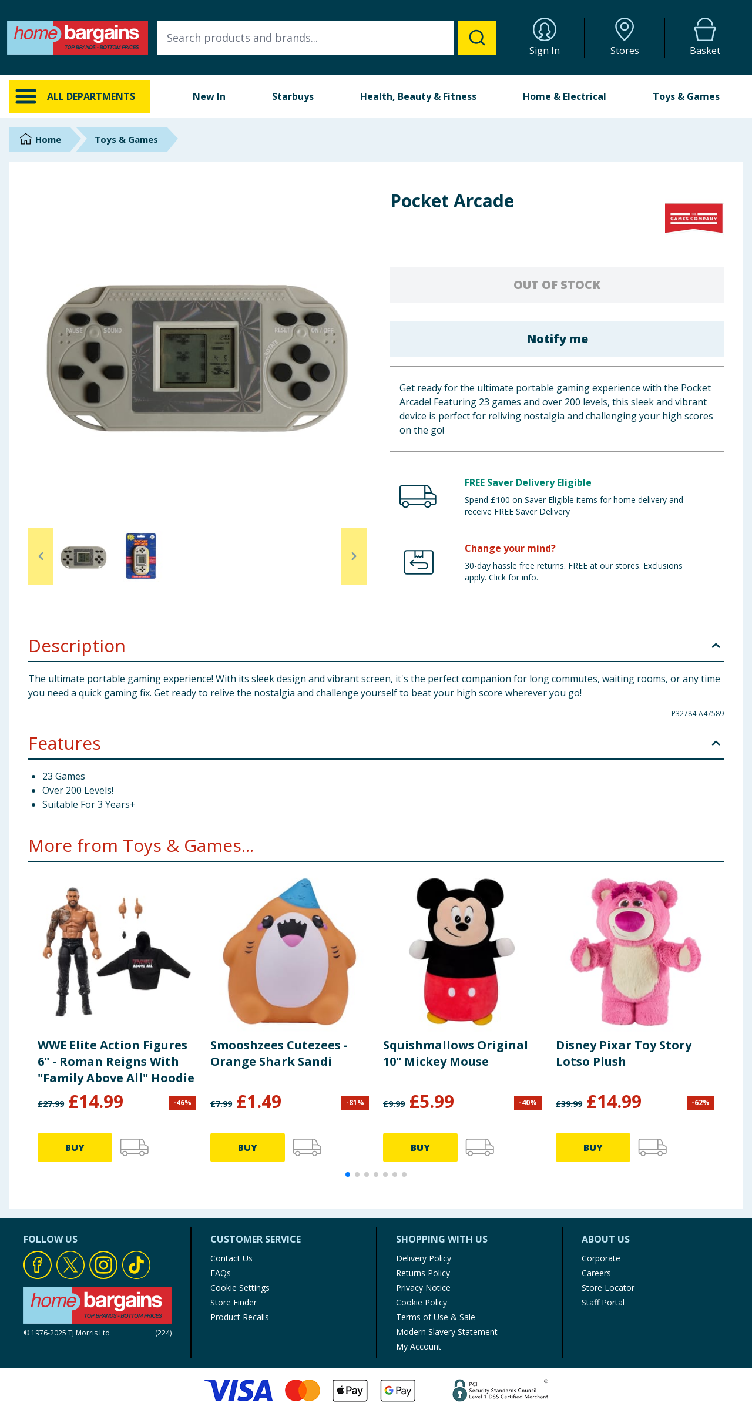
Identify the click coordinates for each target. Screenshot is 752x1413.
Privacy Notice (423, 1287)
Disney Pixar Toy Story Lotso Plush (623, 1053)
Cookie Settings (240, 1287)
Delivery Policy (423, 1258)
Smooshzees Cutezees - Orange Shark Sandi (279, 1053)
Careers (596, 1272)
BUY (75, 1147)
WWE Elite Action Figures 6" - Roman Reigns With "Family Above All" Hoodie (116, 1061)
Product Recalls (239, 1317)
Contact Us (231, 1258)
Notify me (557, 339)
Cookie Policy (421, 1302)
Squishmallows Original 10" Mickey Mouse (455, 1053)
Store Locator (608, 1287)
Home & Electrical (564, 96)
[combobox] (326, 38)
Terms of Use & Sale (435, 1317)
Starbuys (293, 96)
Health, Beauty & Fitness (418, 96)
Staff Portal (603, 1302)
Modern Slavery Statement (447, 1331)
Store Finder (233, 1302)
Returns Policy (423, 1272)
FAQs (220, 1272)
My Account (418, 1346)
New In (209, 96)
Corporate (601, 1258)
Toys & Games (686, 96)
